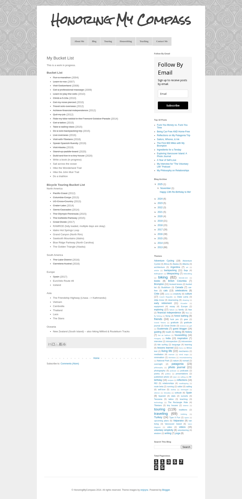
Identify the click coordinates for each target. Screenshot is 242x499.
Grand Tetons (160, 323)
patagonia (178, 363)
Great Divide (170, 326)
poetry (157, 374)
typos (187, 417)
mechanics (184, 351)
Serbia (173, 390)
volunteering (183, 430)
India (168, 338)
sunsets (184, 396)
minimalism (159, 357)
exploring (158, 309)
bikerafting (188, 274)
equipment (159, 306)
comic (167, 294)
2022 (160, 207)
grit (190, 326)
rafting (183, 377)
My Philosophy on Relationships (173, 170)
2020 (160, 216)
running (170, 386)
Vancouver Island (173, 424)
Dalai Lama (182, 297)
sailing (189, 386)
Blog (94, 41)
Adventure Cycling (164, 260)
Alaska (176, 264)
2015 (160, 238)
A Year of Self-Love (166, 160)
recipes (170, 380)
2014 (160, 243)
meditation (159, 354)
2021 (160, 212)
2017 (160, 229)
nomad (185, 360)
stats (173, 396)
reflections (182, 380)
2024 (160, 198)
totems (185, 405)
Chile (156, 293)
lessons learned (165, 347)
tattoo (171, 399)
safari (180, 386)
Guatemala (162, 328)
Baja (186, 270)
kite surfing (162, 344)
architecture (159, 267)
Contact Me (162, 41)
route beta (158, 386)
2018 (160, 225)
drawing (186, 300)
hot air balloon (164, 335)
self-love (161, 389)
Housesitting (126, 41)
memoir (171, 354)
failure (171, 310)
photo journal (176, 367)
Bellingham (158, 274)
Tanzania (158, 399)
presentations (182, 374)
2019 (160, 221)
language (176, 344)
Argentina (175, 267)
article (156, 270)
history (188, 332)
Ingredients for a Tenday (169, 149)
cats (166, 290)
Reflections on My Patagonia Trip (173, 135)
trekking (184, 414)
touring (159, 409)
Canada (179, 287)
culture (188, 293)
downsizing (173, 300)
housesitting (181, 335)
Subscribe (173, 105)
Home (96, 358)
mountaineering (185, 357)
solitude (178, 393)
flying (167, 316)
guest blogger (180, 328)
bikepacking (173, 273)
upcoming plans (161, 421)
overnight (158, 364)
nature (176, 360)
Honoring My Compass (121, 20)
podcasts (184, 370)
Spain (189, 392)
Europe (184, 306)
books (157, 281)
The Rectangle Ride (178, 402)
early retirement (163, 303)
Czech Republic (166, 297)
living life (166, 350)
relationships (168, 383)
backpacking (170, 270)
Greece (183, 326)
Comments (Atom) (69, 363)
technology (158, 402)
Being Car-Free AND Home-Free (173, 131)
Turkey (158, 417)
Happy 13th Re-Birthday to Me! (175, 192)
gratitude (175, 322)
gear (186, 319)
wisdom (157, 433)
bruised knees (175, 284)
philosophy (158, 367)
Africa (166, 264)
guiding (157, 332)
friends (158, 319)
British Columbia (177, 281)
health (168, 332)
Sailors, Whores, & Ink (168, 139)
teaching (184, 399)
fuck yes (174, 319)
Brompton (159, 284)
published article (161, 377)
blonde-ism (183, 278)
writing (168, 433)
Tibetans (158, 405)
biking (163, 277)
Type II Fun (174, 417)
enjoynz (144, 490)
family (181, 310)
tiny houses (172, 405)
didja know (159, 300)
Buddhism (166, 287)
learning (188, 344)
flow (187, 313)
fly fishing (158, 316)
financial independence (169, 312)
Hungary (157, 338)
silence (157, 393)
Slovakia (167, 393)
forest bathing (181, 316)
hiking (178, 332)
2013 (160, 247)
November (165, 188)
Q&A (175, 377)
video (169, 427)
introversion (186, 341)
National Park (163, 360)
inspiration (182, 338)
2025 (160, 184)
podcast (173, 371)
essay (172, 306)
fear (190, 310)
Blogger (166, 490)
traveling (161, 414)
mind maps (183, 354)
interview (158, 341)
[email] (173, 94)
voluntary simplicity (163, 430)
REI (155, 383)
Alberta (185, 264)
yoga (177, 433)
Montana (171, 357)
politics (168, 374)
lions (181, 348)
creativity (177, 294)
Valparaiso (178, 420)
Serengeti (184, 390)
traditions (183, 410)
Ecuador (184, 303)
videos (182, 427)
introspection (172, 341)
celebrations (181, 290)
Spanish (162, 396)
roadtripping (183, 383)
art (187, 267)
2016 (160, 234)
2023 (160, 203)
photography (159, 370)
